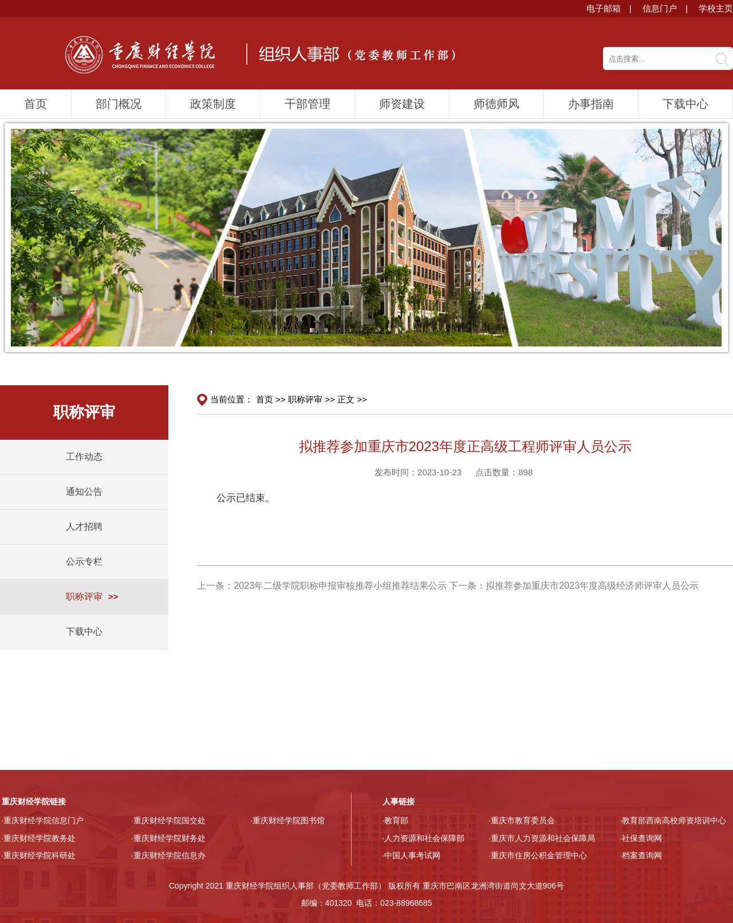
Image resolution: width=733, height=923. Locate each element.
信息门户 (660, 8)
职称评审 (84, 596)
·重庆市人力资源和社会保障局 (541, 838)
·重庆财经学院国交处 (168, 820)
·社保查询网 (641, 838)
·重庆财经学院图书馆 (287, 820)
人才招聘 (84, 526)
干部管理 (307, 103)
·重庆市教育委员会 (521, 820)
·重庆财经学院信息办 (168, 855)
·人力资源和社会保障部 (424, 838)
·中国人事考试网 (412, 855)
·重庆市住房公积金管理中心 (537, 855)
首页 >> (271, 399)
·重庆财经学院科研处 (38, 855)
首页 (35, 103)
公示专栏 (84, 561)
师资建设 (402, 103)
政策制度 (213, 103)
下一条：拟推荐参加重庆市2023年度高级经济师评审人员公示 (574, 585)
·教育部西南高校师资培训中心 (673, 820)
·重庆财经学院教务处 (38, 838)
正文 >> (352, 399)
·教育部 (396, 820)
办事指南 (591, 103)
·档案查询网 (641, 855)
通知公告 (84, 491)
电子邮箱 (603, 8)
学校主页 (716, 8)
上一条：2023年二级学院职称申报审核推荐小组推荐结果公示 (322, 585)
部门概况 (118, 103)
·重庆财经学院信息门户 (42, 820)
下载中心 (685, 103)
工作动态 (84, 457)
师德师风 (496, 103)
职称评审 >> (311, 399)
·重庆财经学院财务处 (168, 838)
